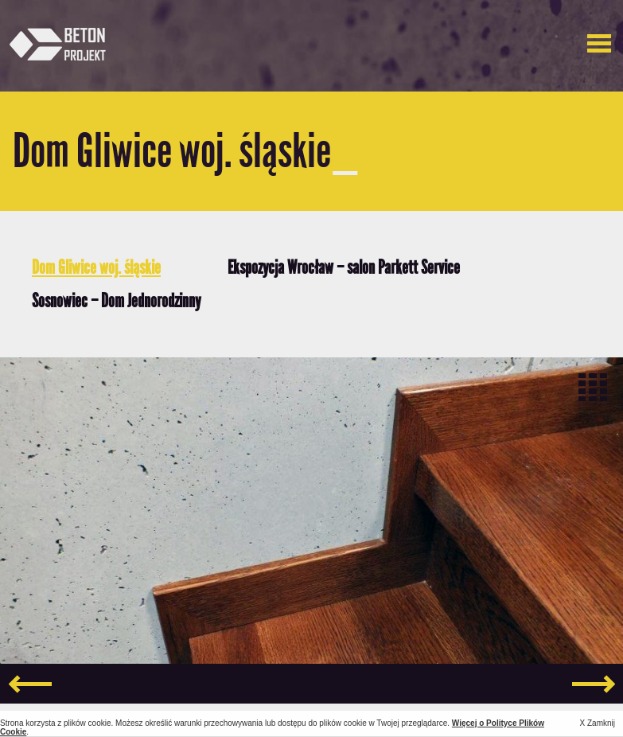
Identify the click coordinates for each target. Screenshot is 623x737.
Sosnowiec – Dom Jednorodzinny (116, 300)
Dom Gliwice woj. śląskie (96, 267)
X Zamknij (597, 723)
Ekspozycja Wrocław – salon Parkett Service (344, 267)
